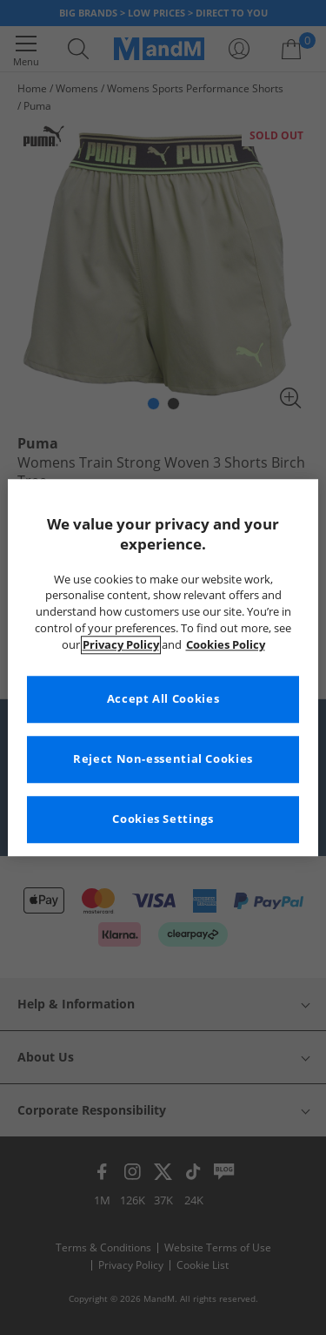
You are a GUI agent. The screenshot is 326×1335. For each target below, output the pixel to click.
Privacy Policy (121, 644)
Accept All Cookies (163, 698)
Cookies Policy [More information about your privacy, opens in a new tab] (225, 644)
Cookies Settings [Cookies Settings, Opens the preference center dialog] (162, 819)
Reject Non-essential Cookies (163, 759)
